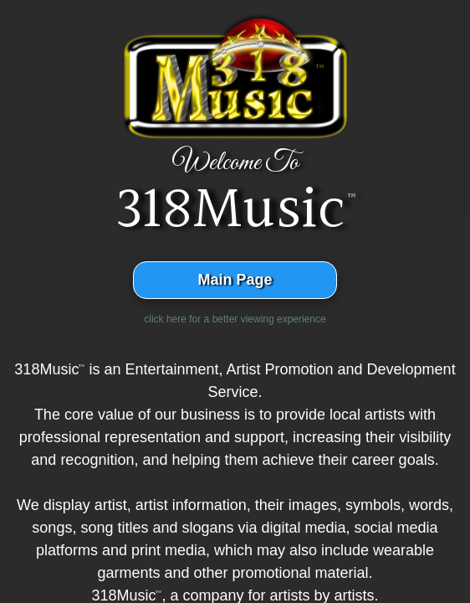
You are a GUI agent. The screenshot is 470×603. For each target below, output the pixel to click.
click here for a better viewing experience (234, 319)
